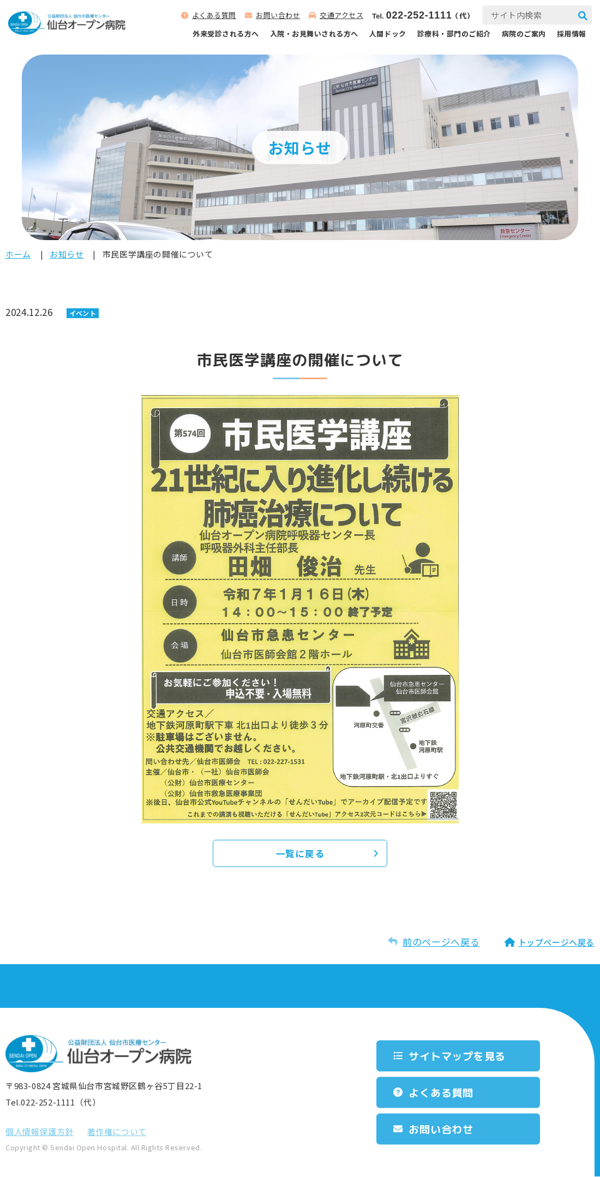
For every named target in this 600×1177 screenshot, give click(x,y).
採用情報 (571, 33)
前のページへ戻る (441, 942)
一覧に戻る (300, 854)
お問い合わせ (278, 15)
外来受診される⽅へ (226, 33)
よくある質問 (214, 15)
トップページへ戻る (556, 942)
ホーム (18, 254)
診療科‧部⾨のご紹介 (454, 33)
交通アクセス (341, 15)
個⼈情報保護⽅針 (39, 1132)
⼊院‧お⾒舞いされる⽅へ (314, 33)
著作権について (117, 1132)
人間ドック (387, 33)
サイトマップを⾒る (461, 1056)
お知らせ (66, 254)
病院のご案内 (524, 33)
